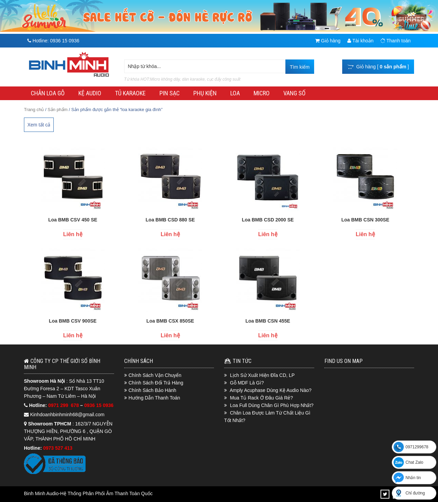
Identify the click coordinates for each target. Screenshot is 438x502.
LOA (235, 93)
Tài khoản (360, 40)
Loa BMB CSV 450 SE (72, 219)
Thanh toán (396, 40)
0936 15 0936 (99, 405)
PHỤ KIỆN (205, 93)
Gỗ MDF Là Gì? (247, 382)
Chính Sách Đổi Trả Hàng (156, 382)
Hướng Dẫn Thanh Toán (154, 398)
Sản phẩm (57, 109)
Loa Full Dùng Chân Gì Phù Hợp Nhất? (271, 405)
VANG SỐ (294, 93)
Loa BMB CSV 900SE (72, 321)
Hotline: (53, 40)
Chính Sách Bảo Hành (153, 390)
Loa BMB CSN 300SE (365, 219)
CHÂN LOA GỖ (48, 93)
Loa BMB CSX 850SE (170, 321)
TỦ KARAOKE (130, 93)
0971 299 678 (64, 405)
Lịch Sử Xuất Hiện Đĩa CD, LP (262, 375)
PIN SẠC (169, 93)
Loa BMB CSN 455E (267, 321)
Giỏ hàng (327, 40)
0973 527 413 (58, 448)
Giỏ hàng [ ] (378, 66)
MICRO (262, 93)
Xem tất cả (38, 124)
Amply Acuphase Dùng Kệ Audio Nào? (270, 390)
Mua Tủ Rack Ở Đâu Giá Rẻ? (261, 398)
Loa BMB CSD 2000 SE (268, 219)
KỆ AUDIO (89, 93)
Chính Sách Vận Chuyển (155, 375)
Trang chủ (34, 109)
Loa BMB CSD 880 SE (170, 219)
